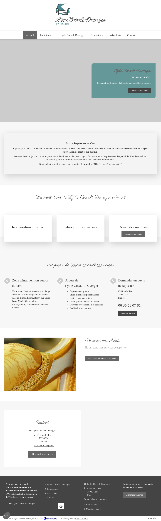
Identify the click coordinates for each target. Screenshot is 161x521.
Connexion (152, 518)
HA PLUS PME (81, 518)
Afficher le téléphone (44, 445)
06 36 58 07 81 (129, 305)
